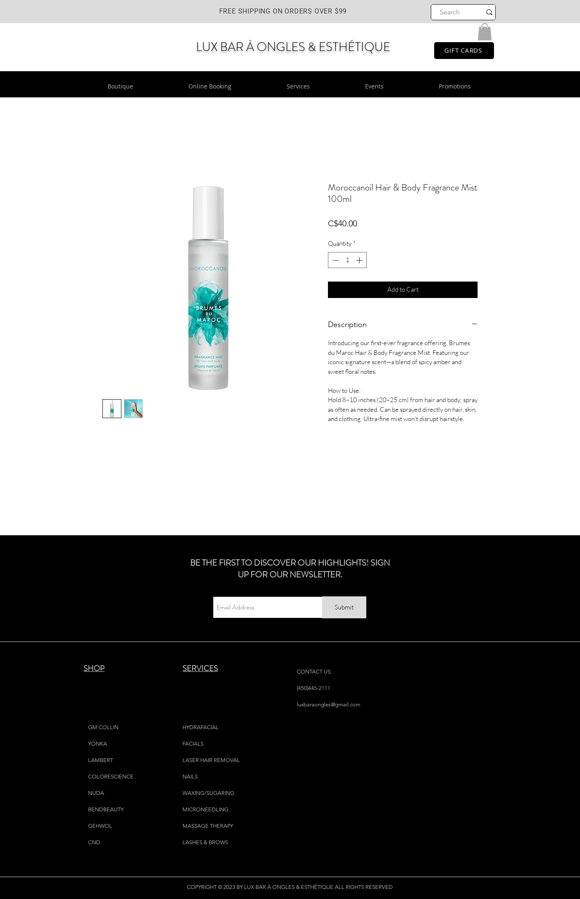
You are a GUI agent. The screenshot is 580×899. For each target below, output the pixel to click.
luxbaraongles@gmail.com (328, 704)
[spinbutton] (347, 260)
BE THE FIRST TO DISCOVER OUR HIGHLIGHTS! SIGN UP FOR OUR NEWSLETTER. (290, 569)
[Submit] (344, 607)
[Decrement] (335, 260)
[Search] (450, 12)
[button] (485, 31)
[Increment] (360, 260)
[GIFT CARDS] (464, 50)
